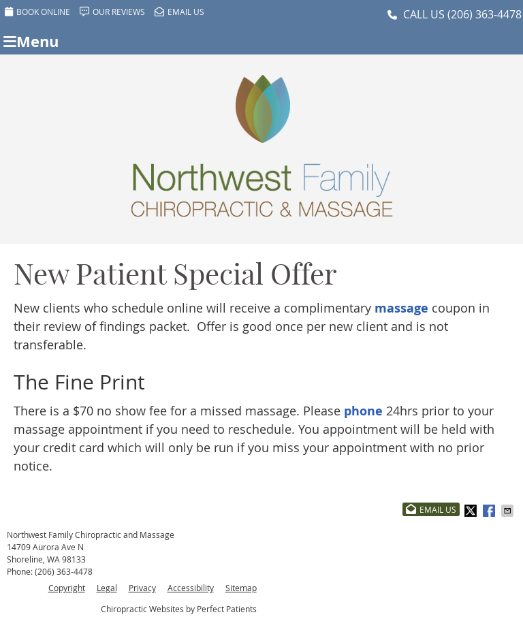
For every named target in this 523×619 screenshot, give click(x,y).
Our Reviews (112, 11)
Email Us (179, 11)
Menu (31, 41)
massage (401, 308)
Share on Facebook (490, 511)
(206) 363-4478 (484, 14)
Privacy (142, 587)
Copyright (66, 587)
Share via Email (508, 511)
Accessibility (191, 587)
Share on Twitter (471, 511)
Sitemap (241, 587)
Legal (107, 587)
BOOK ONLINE (37, 11)
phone (363, 410)
